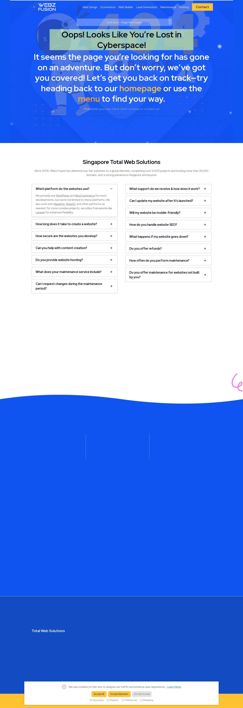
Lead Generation (146, 7)
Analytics (113, 700)
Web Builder (126, 7)
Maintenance (168, 7)
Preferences (129, 700)
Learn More (174, 687)
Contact (202, 7)
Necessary (97, 700)
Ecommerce (107, 7)
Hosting (184, 7)
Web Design (90, 7)
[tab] (75, 188)
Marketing (146, 700)
